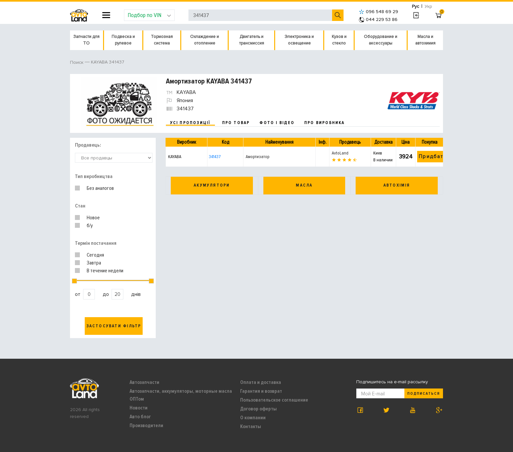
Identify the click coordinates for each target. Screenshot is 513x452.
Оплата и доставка (260, 382)
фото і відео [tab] (276, 122)
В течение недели (105, 270)
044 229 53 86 (378, 19)
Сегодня (95, 255)
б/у (90, 225)
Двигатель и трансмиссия (251, 40)
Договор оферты (258, 409)
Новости (139, 408)
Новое (93, 217)
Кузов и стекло (339, 40)
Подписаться (423, 393)
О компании (253, 418)
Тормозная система (162, 40)
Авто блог (140, 417)
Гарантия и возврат (261, 391)
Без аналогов (100, 188)
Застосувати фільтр (113, 326)
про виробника (324, 122)
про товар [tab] (236, 122)
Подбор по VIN (149, 15)
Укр (428, 6)
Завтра (94, 263)
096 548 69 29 (378, 11)
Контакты (250, 426)
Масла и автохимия (425, 40)
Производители (146, 425)
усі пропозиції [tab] (190, 122)
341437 (215, 156)
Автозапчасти (144, 382)
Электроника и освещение (299, 40)
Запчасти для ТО (86, 40)
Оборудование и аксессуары (380, 40)
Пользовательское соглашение (274, 400)
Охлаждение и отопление (204, 40)
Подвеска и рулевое (123, 40)
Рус (415, 6)
